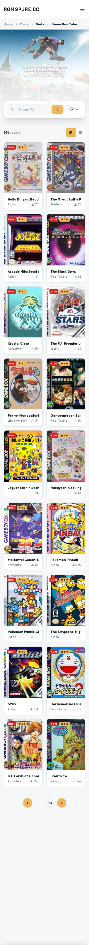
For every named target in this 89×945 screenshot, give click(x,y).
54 (50, 803)
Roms (24, 24)
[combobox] (35, 109)
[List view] (80, 132)
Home (8, 24)
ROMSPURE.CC (21, 9)
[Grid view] (71, 132)
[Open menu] (82, 9)
